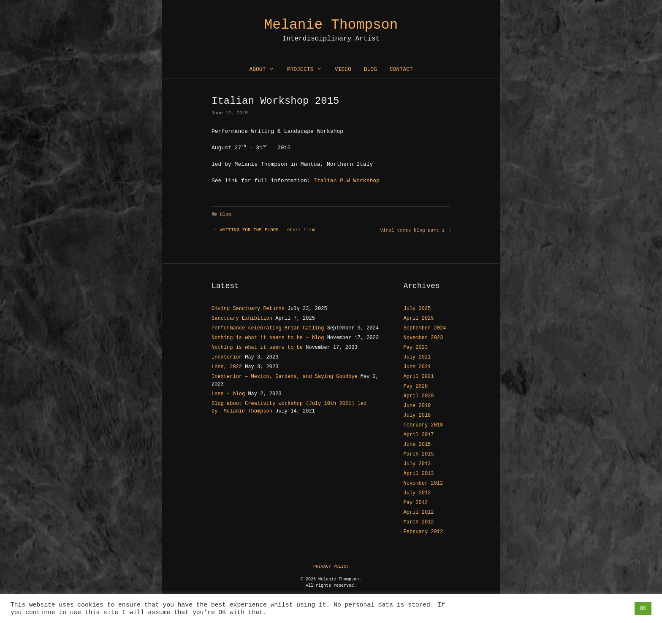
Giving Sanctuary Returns (248, 309)
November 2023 (423, 338)
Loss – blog (228, 394)
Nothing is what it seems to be (257, 348)
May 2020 (416, 386)
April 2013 (419, 474)
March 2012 (419, 522)
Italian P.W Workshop (347, 181)
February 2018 (423, 425)
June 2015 (417, 445)
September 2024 (425, 328)
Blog (370, 69)
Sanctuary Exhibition (242, 318)
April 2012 (419, 512)
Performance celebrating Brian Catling (268, 328)
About (264, 69)
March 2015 (419, 454)
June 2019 (417, 406)
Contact (401, 69)
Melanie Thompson (331, 25)
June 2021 (417, 367)
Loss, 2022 (227, 367)
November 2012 (423, 483)
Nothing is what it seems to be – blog (268, 338)
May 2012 (416, 503)
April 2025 (419, 318)
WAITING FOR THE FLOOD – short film (267, 229)
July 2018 (417, 415)
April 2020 (419, 396)
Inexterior (227, 357)
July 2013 (417, 464)
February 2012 (423, 532)
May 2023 (416, 348)
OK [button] (643, 608)
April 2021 (419, 377)
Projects (307, 69)
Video (343, 69)
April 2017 (419, 435)
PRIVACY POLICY (331, 566)
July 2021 (417, 357)
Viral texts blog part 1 (412, 230)
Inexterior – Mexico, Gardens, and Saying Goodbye (285, 377)
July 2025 (417, 309)
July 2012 (417, 493)
